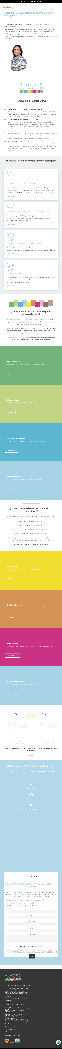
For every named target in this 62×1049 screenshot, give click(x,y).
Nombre (31, 910)
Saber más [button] (10, 196)
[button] (59, 6)
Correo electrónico (31, 923)
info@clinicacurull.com (31, 799)
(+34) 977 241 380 (31, 788)
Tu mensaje (31, 939)
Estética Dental (10, 1029)
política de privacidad (39, 946)
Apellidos (31, 917)
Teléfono (31, 930)
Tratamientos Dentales (12, 1027)
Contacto (8, 1031)
